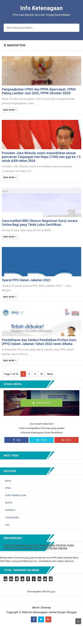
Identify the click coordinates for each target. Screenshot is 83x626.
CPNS (8, 488)
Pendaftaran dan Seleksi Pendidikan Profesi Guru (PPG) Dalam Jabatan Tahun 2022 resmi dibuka (39, 342)
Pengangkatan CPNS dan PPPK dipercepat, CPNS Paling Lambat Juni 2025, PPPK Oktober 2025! (39, 91)
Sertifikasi (10, 510)
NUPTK (8, 502)
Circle (66, 440)
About (35, 607)
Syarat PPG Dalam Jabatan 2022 (26, 280)
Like (16, 440)
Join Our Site (41, 403)
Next (50, 374)
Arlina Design (57, 612)
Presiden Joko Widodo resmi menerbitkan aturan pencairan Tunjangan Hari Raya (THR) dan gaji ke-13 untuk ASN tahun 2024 (41, 157)
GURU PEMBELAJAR (15, 495)
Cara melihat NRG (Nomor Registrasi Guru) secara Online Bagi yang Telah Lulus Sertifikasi (40, 222)
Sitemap (46, 607)
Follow (41, 440)
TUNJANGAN (12, 517)
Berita (8, 480)
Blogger (51, 591)
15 (41, 374)
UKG (7, 524)
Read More (9, 110)
